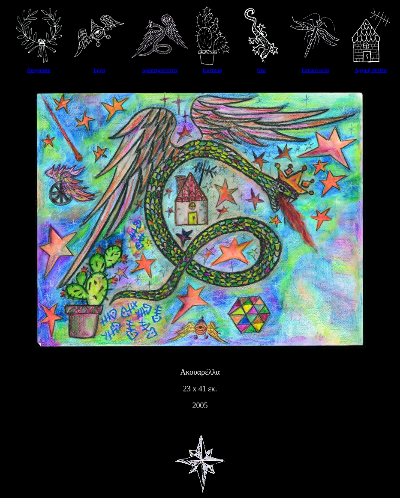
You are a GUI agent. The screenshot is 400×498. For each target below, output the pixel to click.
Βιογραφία (38, 70)
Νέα (261, 70)
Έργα (99, 70)
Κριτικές (213, 70)
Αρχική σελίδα (371, 70)
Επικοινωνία (315, 70)
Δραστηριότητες (160, 70)
